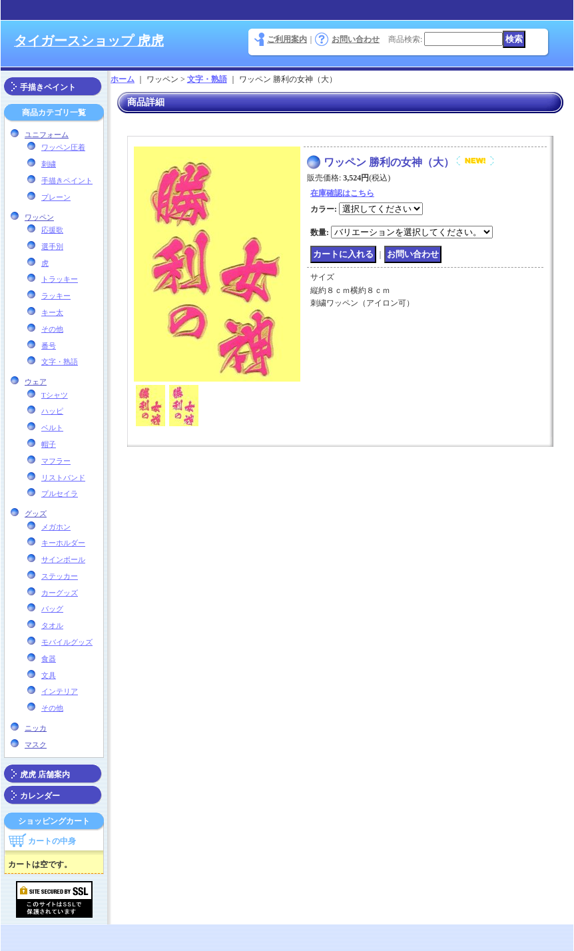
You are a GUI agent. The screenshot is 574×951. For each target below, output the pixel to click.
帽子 (48, 444)
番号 (48, 346)
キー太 (52, 312)
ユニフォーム (47, 135)
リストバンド (63, 477)
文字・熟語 (59, 362)
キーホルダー (63, 543)
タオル (52, 625)
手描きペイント (48, 87)
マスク (36, 745)
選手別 (52, 246)
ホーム (123, 79)
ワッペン (39, 217)
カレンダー (40, 795)
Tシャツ (54, 395)
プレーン (56, 197)
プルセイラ (59, 493)
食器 (48, 659)
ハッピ (52, 411)
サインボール (63, 559)
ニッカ (36, 728)
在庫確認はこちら (342, 193)
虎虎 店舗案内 (45, 774)
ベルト (52, 428)
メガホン (56, 527)
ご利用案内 (287, 39)
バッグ (52, 609)
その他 (52, 329)
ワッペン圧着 (63, 147)
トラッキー (59, 279)
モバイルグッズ (67, 642)
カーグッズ (59, 593)
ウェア (36, 382)
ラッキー (56, 296)
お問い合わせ (356, 39)
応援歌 (52, 230)
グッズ (36, 513)
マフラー (56, 461)
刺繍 (48, 164)
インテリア (59, 691)
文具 (48, 675)
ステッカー (59, 576)
